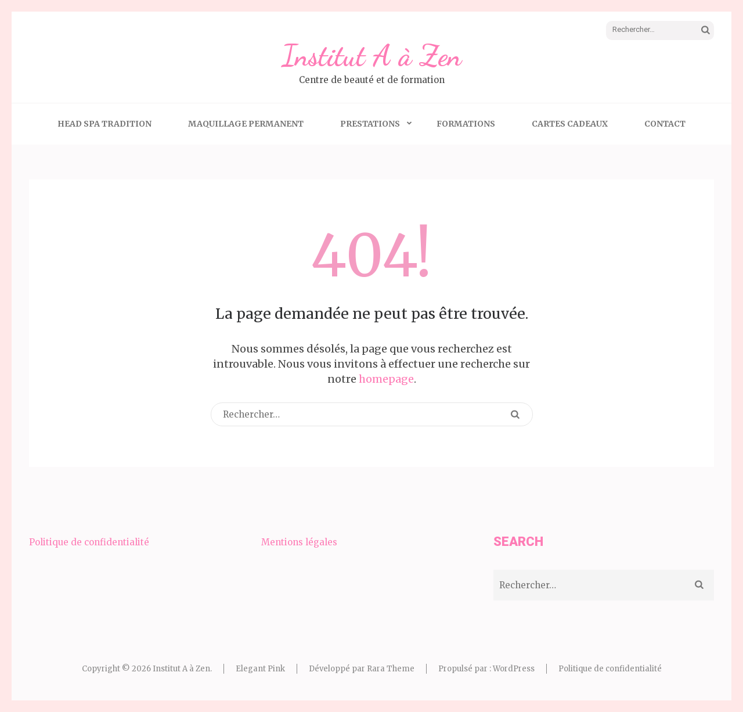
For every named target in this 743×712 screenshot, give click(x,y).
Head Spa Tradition (104, 123)
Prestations (370, 123)
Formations (466, 123)
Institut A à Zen (371, 55)
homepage (386, 379)
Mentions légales (299, 542)
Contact (665, 123)
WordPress (514, 669)
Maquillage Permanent (246, 123)
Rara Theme (390, 669)
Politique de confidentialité (89, 542)
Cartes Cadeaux (570, 123)
